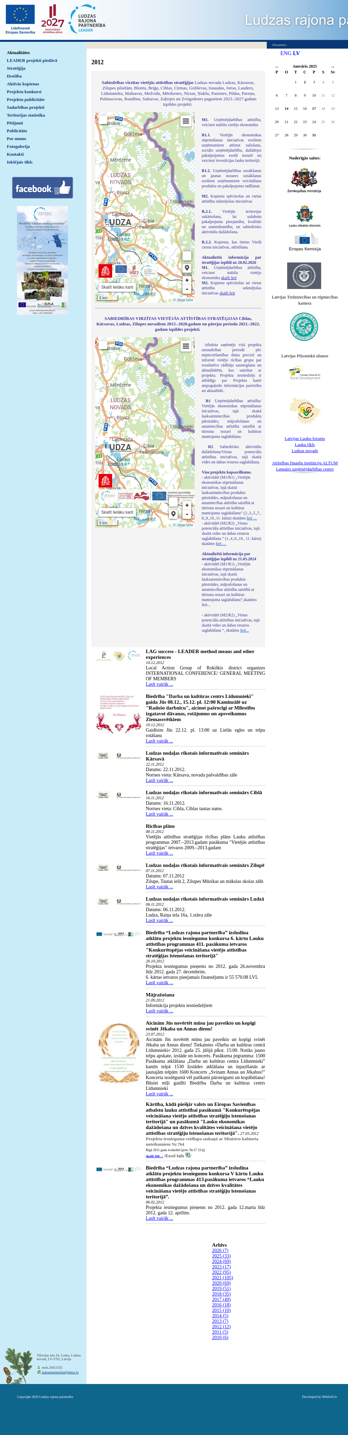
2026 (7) (220, 1250)
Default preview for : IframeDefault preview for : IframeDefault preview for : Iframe (145, 207)
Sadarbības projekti (26, 107)
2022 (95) (221, 1272)
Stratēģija (16, 68)
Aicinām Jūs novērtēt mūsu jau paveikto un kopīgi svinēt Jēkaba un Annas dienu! (201, 1025)
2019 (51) (221, 1288)
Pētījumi (15, 122)
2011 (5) (220, 1332)
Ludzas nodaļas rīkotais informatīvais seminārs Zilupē (205, 865)
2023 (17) (221, 1266)
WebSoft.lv (329, 1397)
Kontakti (15, 154)
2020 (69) (221, 1283)
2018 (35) (221, 1294)
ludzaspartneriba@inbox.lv (60, 1372)
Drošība (14, 76)
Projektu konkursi (24, 91)
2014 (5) (220, 1315)
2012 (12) (221, 1326)
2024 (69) (221, 1261)
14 (287, 108)
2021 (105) (222, 1277)
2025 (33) (221, 1256)
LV (296, 53)
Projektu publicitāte (26, 99)
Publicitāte (17, 130)
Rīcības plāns (160, 826)
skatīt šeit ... (154, 1156)
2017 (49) (221, 1299)
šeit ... (252, 518)
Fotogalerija (18, 146)
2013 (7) (220, 1321)
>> (332, 67)
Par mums (16, 138)
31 (314, 135)
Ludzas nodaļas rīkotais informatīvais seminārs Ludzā (205, 899)
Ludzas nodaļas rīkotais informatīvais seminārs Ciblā (204, 792)
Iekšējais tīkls (19, 162)
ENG (286, 53)
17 (314, 108)
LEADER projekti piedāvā (32, 60)
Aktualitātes (18, 52)
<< (276, 67)
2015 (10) (221, 1310)
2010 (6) (220, 1337)
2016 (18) (221, 1305)
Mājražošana (160, 994)
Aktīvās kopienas (23, 83)
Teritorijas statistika (26, 115)
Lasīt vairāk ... (159, 684)
